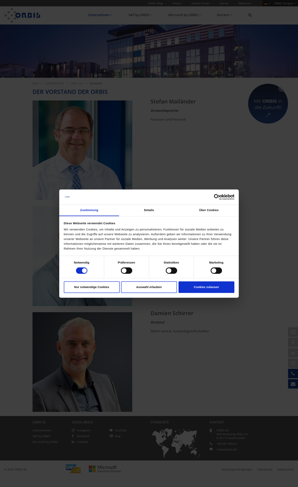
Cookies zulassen (206, 287)
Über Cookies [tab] (209, 210)
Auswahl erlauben (149, 287)
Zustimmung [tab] (89, 210)
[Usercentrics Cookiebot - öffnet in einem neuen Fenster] (216, 197)
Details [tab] (149, 210)
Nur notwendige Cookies (91, 287)
